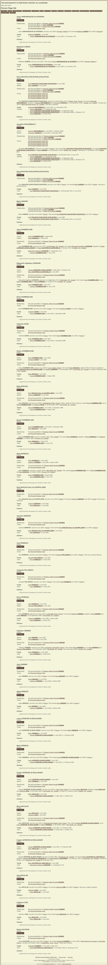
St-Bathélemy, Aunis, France (49, 943)
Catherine (65, 308)
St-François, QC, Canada (66, 857)
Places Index (75, 11)
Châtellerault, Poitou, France (51, 403)
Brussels (99, 31)
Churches (54, 11)
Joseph (42, 36)
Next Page (12, 12)
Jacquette (36, 107)
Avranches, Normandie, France (54, 647)
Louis (68, 757)
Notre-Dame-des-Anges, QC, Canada (32, 104)
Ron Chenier (41, 960)
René (64, 336)
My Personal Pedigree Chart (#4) (38, 98)
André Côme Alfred (52, 26)
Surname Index (27, 11)
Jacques (43, 103)
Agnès (22, 615)
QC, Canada (22, 371)
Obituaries (60, 11)
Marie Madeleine (59, 858)
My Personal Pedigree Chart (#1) (38, 93)
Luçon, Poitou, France (54, 368)
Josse (64, 61)
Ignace (35, 236)
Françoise (61, 103)
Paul (42, 83)
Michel (35, 858)
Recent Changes (17, 11)
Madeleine (83, 31)
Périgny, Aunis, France (75, 101)
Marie (33, 85)
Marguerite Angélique (82, 246)
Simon (37, 313)
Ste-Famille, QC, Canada (81, 369)
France (52, 148)
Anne (35, 114)
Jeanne (36, 109)
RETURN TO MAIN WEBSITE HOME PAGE (46, 957)
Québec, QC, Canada (90, 103)
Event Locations (84, 11)
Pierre (44, 112)
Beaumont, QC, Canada (33, 860)
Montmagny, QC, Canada (67, 280)
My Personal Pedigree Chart (36, 28)
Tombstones (68, 11)
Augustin (38, 253)
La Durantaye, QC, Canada (55, 246)
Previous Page (5, 12)
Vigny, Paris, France (62, 789)
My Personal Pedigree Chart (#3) (38, 96)
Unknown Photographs (96, 11)
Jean (92, 280)
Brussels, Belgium (62, 31)
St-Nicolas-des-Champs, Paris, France (55, 823)
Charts (41, 11)
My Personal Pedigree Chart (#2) (38, 95)
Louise (45, 110)
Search (10, 11)
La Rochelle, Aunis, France (54, 614)
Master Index (35, 11)
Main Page (4, 11)
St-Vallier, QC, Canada (79, 248)
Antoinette (63, 941)
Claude (39, 270)
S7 (21, 42)
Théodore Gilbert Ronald (53, 23)
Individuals (47, 11)
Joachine (51, 369)
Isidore (48, 25)
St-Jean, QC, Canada (41, 438)
